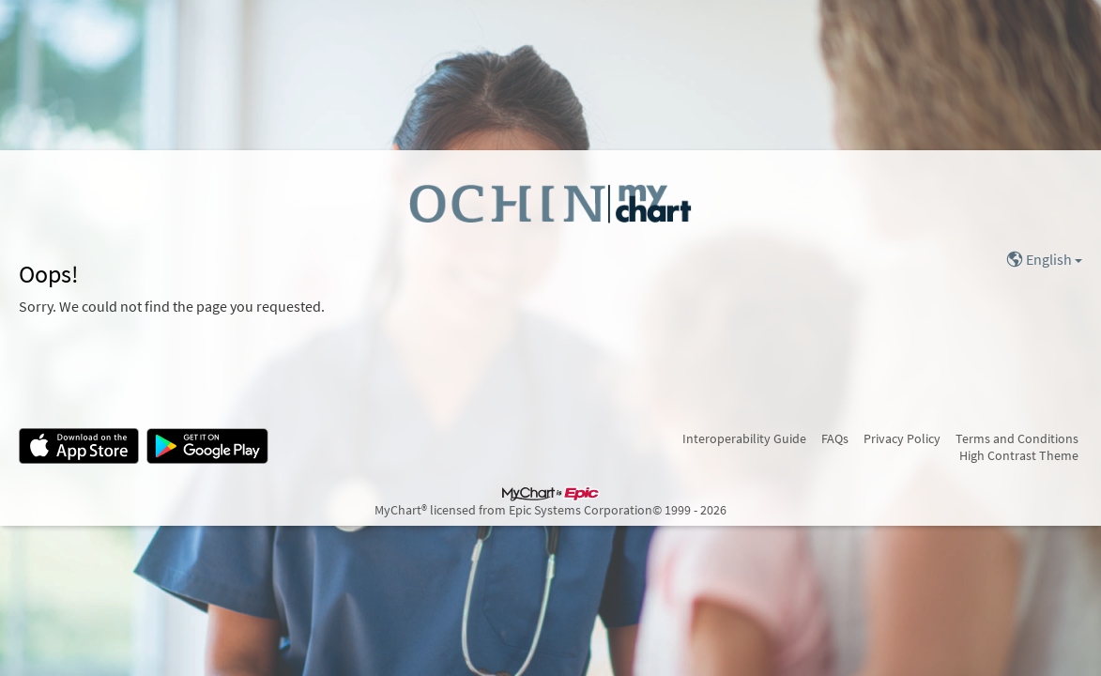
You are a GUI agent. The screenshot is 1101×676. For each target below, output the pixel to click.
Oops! (49, 274)
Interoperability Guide (744, 438)
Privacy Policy (902, 438)
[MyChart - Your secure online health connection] (550, 203)
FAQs (835, 438)
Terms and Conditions (1017, 438)
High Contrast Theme (1018, 455)
